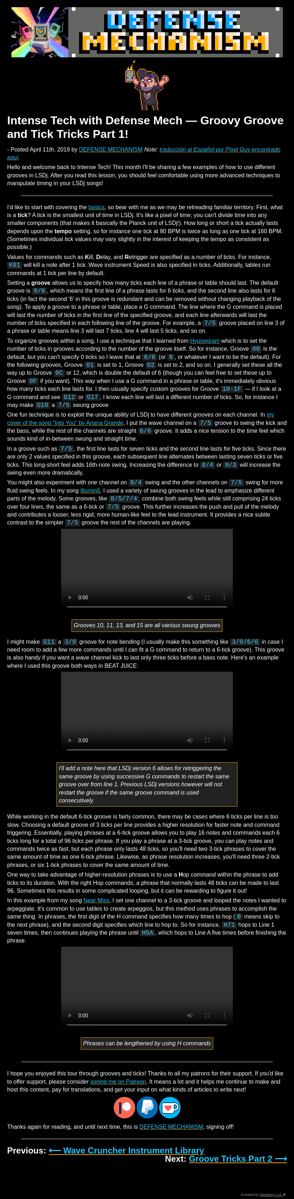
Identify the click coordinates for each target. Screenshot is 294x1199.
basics (96, 207)
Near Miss (96, 900)
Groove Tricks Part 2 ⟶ (238, 1159)
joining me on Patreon (118, 1082)
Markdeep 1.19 (271, 1194)
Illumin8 (90, 491)
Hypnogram (205, 341)
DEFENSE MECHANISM (111, 150)
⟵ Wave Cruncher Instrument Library (126, 1150)
